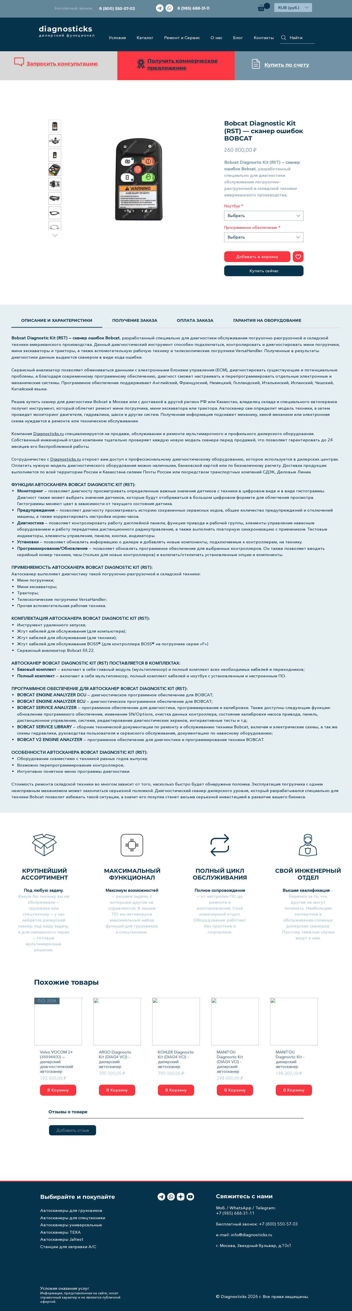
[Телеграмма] (160, 8)
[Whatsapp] (169, 8)
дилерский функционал (67, 35)
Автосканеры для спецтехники (72, 1217)
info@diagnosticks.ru (251, 1234)
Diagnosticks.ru (48, 433)
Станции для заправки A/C (68, 1246)
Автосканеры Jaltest (61, 1239)
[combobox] (264, 216)
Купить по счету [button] (286, 65)
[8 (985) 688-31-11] (193, 8)
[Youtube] (190, 1197)
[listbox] (293, 7)
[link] (56, 320)
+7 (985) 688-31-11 (235, 1213)
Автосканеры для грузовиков (71, 1210)
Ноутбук (233, 206)
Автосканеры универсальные (71, 1224)
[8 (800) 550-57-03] (117, 8)
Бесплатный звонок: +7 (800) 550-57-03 (257, 1224)
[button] (264, 7)
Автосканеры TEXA (60, 1232)
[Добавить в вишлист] (298, 256)
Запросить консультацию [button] (62, 64)
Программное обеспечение (252, 227)
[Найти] (297, 38)
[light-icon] (181, 1197)
